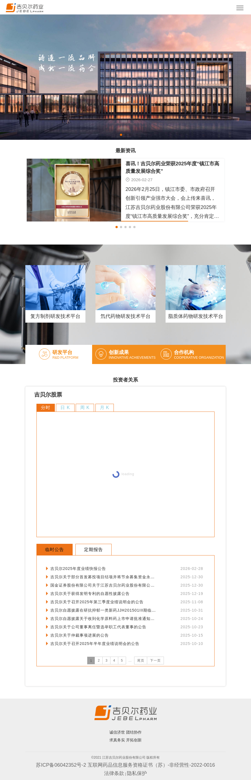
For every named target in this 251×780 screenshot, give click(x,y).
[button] (121, 135)
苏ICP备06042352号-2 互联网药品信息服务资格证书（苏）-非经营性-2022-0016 (125, 765)
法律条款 (114, 773)
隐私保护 (137, 773)
